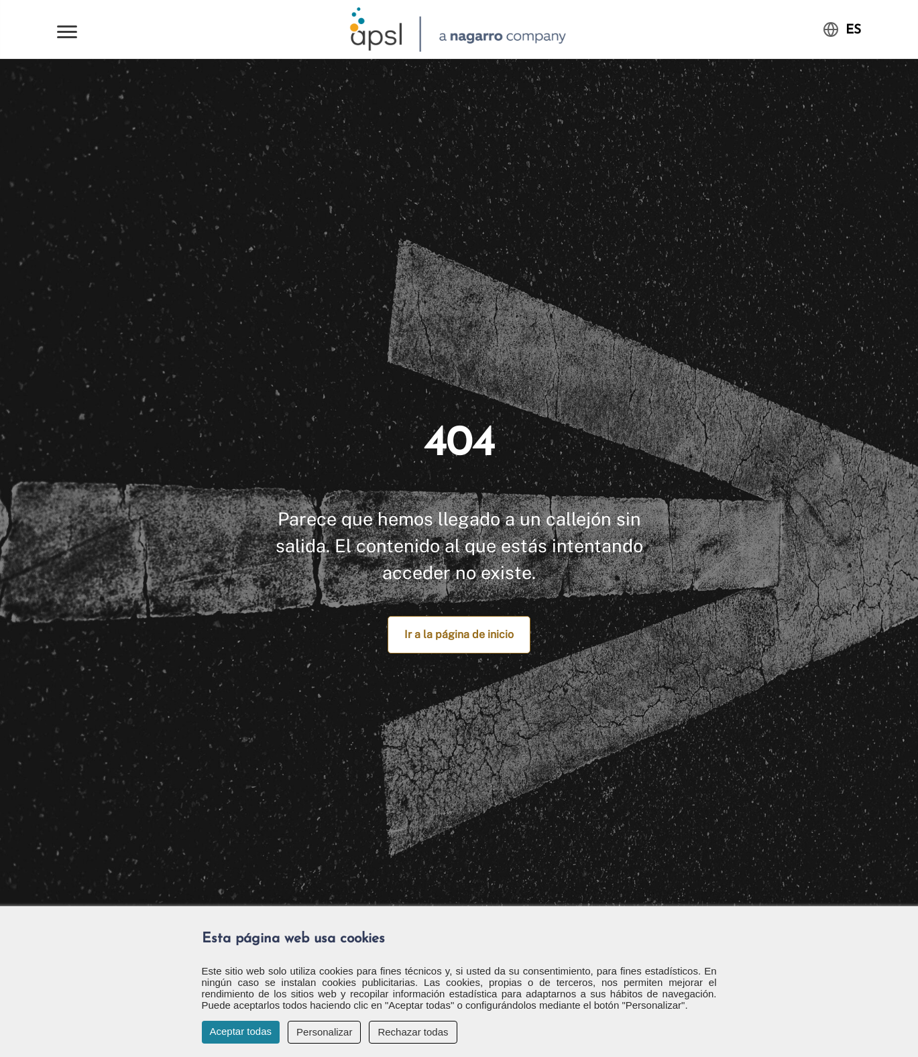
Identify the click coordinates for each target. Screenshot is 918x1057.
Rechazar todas (413, 1032)
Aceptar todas (241, 1031)
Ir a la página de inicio (459, 634)
